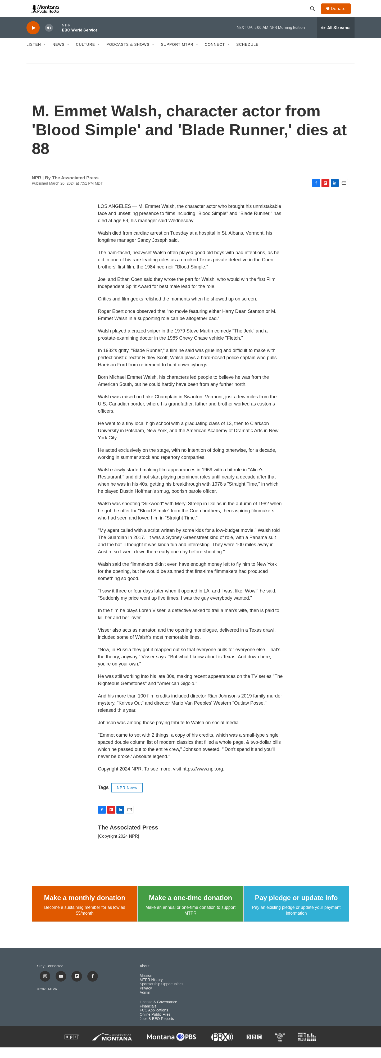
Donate (341, 14)
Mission (146, 986)
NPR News (127, 798)
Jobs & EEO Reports (157, 1029)
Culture (85, 55)
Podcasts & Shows (127, 55)
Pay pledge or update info (296, 908)
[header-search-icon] (315, 14)
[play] (33, 38)
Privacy (146, 999)
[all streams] (336, 38)
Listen (33, 55)
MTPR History (151, 990)
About (144, 977)
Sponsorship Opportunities (161, 995)
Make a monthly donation (84, 908)
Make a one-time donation (190, 908)
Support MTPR (177, 55)
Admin (145, 1003)
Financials (148, 1017)
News (58, 55)
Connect (215, 55)
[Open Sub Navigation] (45, 55)
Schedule (247, 55)
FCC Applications (154, 1021)
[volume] (48, 38)
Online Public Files (155, 1025)
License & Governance (158, 1013)
